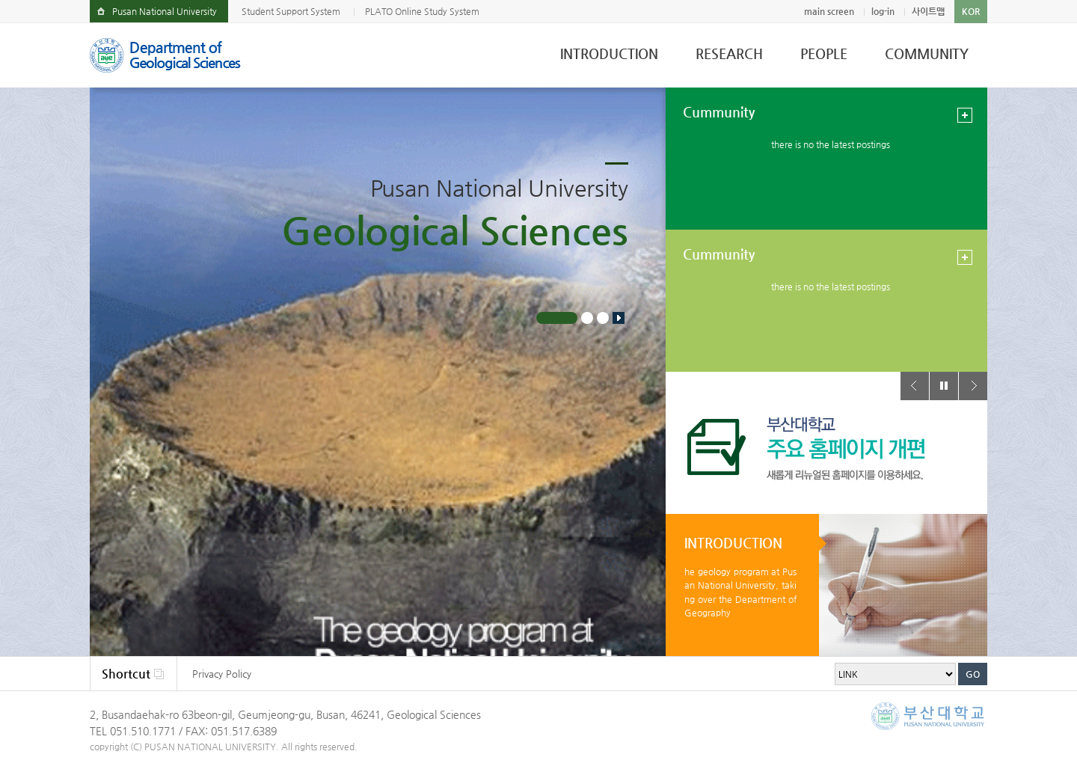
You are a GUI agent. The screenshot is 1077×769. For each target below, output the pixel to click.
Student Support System (291, 11)
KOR (971, 11)
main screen (829, 11)
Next (973, 386)
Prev (914, 386)
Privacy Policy (221, 673)
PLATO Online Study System (422, 11)
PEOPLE (823, 53)
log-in (883, 11)
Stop (619, 318)
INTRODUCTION (609, 53)
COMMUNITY (927, 53)
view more (964, 115)
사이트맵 (928, 11)
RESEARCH (729, 53)
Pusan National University (164, 11)
